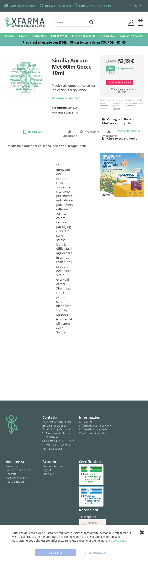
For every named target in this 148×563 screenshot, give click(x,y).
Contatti (11, 474)
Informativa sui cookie (93, 429)
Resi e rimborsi (15, 481)
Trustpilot (87, 516)
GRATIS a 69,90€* (23, 5)
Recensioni (91, 132)
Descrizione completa (68, 98)
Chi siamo (85, 421)
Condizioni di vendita (92, 433)
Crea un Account (53, 466)
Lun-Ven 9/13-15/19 (95, 5)
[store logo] (27, 22)
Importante (109, 132)
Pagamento (13, 466)
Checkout (48, 474)
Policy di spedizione (18, 470)
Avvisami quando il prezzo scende (117, 104)
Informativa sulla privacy (95, 425)
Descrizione (35, 132)
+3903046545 (50, 437)
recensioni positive (121, 131)
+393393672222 (64, 441)
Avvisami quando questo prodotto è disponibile (134, 103)
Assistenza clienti (17, 478)
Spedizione (70, 132)
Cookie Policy (119, 540)
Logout (46, 470)
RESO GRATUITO (58, 5)
